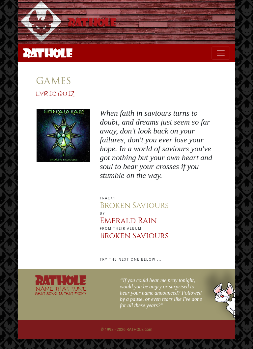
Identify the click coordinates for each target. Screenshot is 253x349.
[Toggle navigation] (220, 53)
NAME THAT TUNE (60, 290)
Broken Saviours (134, 236)
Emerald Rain (128, 221)
